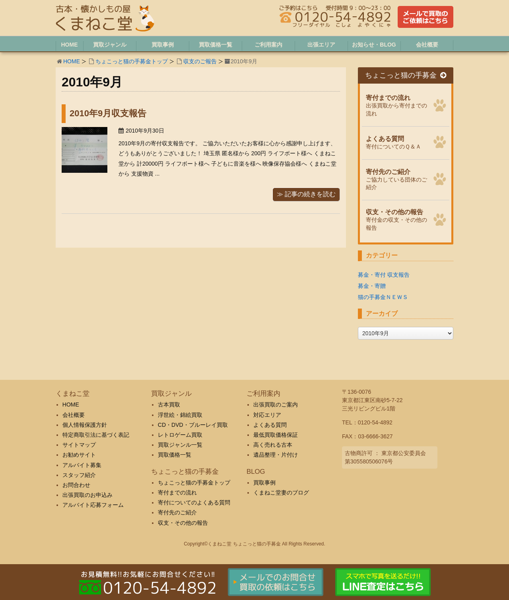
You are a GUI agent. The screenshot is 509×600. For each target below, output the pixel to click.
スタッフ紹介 (79, 475)
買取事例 (264, 482)
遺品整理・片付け (275, 454)
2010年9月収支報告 (108, 113)
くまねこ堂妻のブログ (281, 492)
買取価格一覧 (174, 454)
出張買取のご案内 (275, 404)
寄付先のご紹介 (177, 512)
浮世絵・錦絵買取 (180, 415)
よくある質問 (270, 425)
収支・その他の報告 (183, 523)
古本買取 (169, 404)
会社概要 (73, 415)
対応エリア (267, 415)
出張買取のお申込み (87, 495)
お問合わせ (76, 485)
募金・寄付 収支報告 (384, 275)
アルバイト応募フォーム (93, 505)
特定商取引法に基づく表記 (95, 435)
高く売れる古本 (272, 445)
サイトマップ (79, 445)
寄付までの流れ (177, 492)
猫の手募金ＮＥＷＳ (383, 297)
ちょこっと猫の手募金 (405, 75)
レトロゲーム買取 (180, 435)
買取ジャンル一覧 (180, 445)
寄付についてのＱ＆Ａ (397, 142)
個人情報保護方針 (84, 425)
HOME (71, 61)
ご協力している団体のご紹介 (397, 178)
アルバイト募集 (81, 465)
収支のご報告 (200, 61)
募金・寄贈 (372, 286)
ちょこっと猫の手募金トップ (131, 61)
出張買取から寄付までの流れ (397, 104)
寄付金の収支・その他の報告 (397, 219)
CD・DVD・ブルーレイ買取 (193, 425)
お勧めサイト (79, 454)
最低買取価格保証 (275, 435)
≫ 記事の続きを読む (306, 194)
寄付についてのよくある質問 (194, 502)
